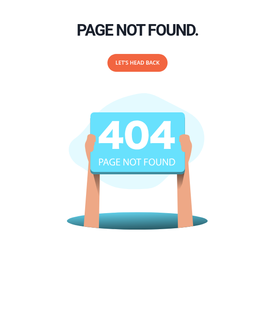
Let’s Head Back (137, 62)
